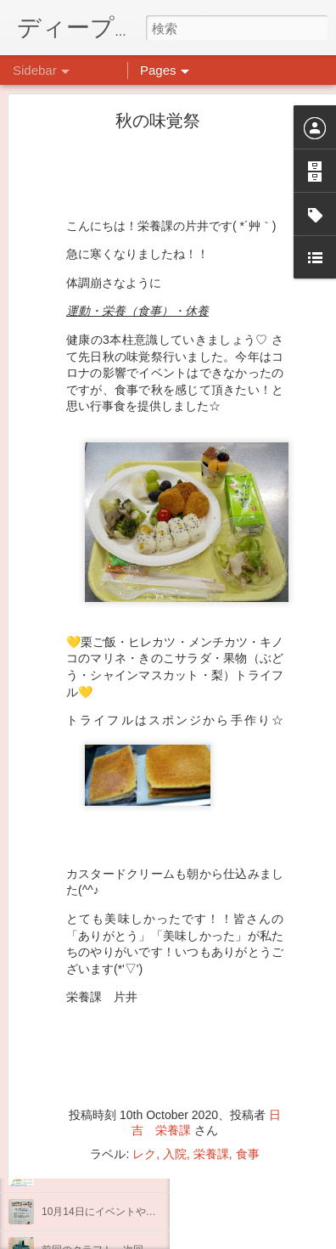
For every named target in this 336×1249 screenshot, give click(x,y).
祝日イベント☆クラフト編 (103, 1059)
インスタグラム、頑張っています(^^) (126, 1173)
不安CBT (62, 1097)
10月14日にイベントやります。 (114, 1212)
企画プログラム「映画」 (98, 1135)
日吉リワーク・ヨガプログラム (113, 1021)
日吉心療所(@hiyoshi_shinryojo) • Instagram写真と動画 (246, 1012)
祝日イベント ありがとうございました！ (138, 982)
